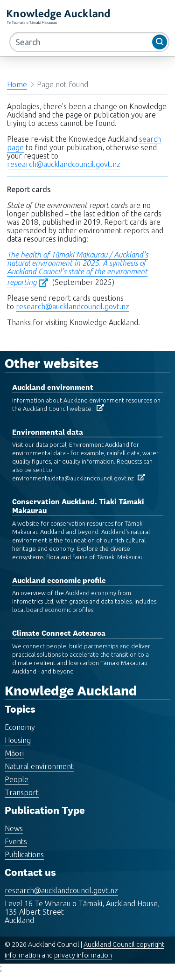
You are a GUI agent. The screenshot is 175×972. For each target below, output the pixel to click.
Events (16, 841)
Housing (18, 740)
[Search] (89, 42)
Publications (24, 854)
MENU (114, 18)
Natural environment (39, 766)
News (14, 828)
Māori (14, 753)
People (16, 779)
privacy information (83, 955)
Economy (20, 727)
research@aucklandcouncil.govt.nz (63, 164)
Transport (22, 792)
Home (17, 84)
